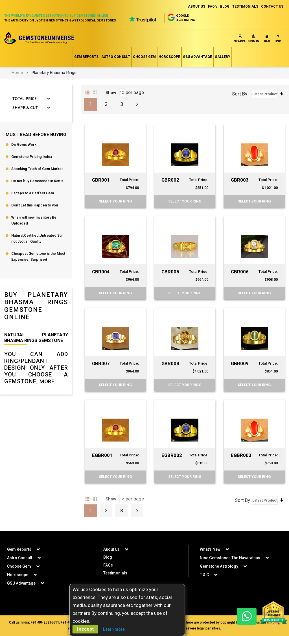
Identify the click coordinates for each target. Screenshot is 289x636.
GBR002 (170, 180)
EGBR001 (102, 455)
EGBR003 (241, 455)
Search (240, 38)
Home (17, 72)
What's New (210, 549)
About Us (111, 549)
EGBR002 (172, 455)
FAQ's (212, 6)
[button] (278, 39)
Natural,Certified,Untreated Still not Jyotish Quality (37, 238)
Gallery (222, 57)
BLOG (224, 6)
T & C (204, 574)
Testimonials (115, 573)
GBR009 (240, 363)
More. (49, 381)
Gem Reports (86, 57)
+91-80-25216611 (45, 622)
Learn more (114, 629)
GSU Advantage (197, 57)
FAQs (108, 565)
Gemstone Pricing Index (31, 156)
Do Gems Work (23, 144)
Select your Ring (115, 201)
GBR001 (101, 180)
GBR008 (170, 363)
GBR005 (170, 272)
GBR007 (101, 363)
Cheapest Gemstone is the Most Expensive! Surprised (38, 256)
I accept (85, 629)
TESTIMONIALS (245, 6)
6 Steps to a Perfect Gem (32, 193)
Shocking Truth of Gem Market (37, 169)
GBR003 (240, 180)
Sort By (239, 94)
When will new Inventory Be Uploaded (33, 220)
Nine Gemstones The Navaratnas (230, 558)
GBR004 (101, 272)
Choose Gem (144, 57)
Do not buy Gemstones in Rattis (37, 181)
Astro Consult (115, 57)
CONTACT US (272, 6)
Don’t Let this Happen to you (34, 205)
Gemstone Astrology (219, 566)
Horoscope (169, 57)
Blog (107, 557)
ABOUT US (196, 6)
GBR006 (240, 272)
